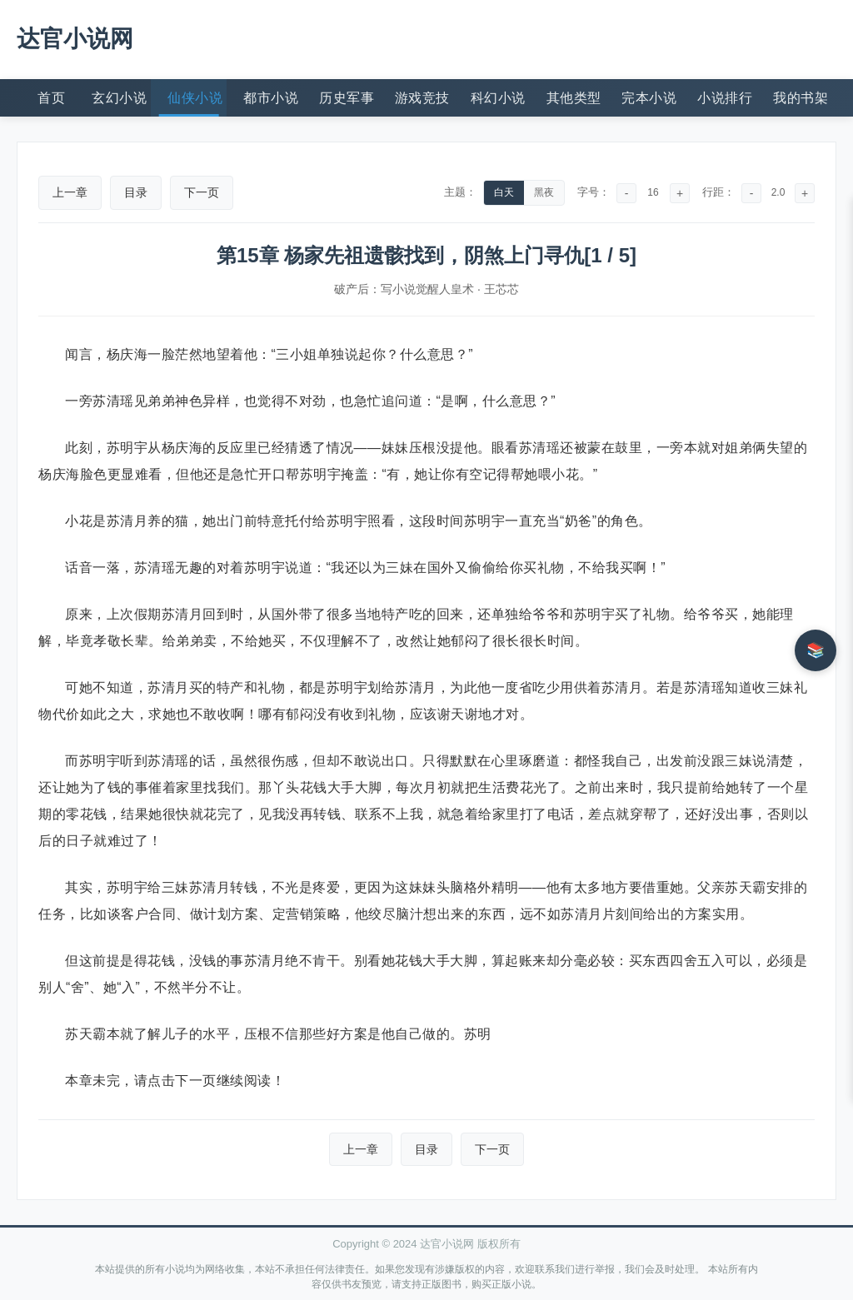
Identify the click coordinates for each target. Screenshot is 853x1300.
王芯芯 (501, 289)
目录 (135, 192)
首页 (51, 98)
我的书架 (800, 98)
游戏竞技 (422, 98)
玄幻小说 (119, 98)
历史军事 (346, 98)
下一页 (201, 192)
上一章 (69, 192)
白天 (504, 192)
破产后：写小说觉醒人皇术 (404, 289)
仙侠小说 (194, 98)
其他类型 (573, 98)
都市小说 (270, 98)
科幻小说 (498, 98)
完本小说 (648, 98)
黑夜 (544, 192)
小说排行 (724, 98)
